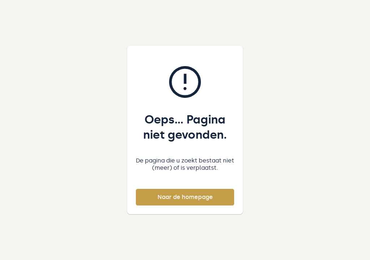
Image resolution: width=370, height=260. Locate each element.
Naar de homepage (185, 197)
